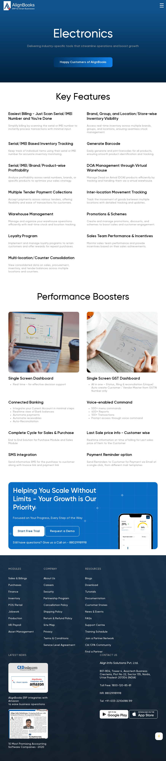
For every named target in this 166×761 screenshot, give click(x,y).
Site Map (49, 625)
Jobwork (13, 611)
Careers (49, 585)
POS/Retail (15, 605)
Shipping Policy (53, 611)
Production (15, 618)
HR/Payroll (14, 625)
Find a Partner (93, 651)
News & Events (94, 611)
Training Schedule (96, 631)
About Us (49, 578)
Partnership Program (56, 598)
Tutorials (90, 591)
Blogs (88, 578)
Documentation (95, 598)
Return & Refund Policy (58, 618)
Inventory (14, 598)
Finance (13, 591)
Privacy (48, 631)
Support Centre (95, 625)
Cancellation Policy (56, 605)
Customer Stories (96, 605)
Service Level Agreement (59, 645)
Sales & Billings (17, 578)
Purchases (14, 585)
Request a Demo (62, 531)
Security (49, 591)
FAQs (88, 618)
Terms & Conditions (56, 638)
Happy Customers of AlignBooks (83, 62)
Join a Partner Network (99, 638)
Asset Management (21, 631)
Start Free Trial (29, 531)
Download (91, 585)
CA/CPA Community (98, 645)
